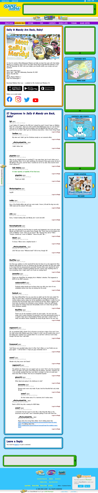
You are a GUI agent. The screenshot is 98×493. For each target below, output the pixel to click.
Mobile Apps (63, 23)
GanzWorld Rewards (42, 479)
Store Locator (81, 196)
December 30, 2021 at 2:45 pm (20, 135)
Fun (41, 23)
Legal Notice (27, 485)
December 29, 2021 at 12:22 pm (20, 366)
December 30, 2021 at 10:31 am (23, 409)
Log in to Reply (56, 132)
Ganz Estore (15, 1)
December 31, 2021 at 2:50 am (23, 311)
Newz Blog (9, 23)
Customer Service (66, 485)
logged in (16, 444)
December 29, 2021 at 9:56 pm (20, 402)
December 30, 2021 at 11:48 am (17, 157)
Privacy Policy (35, 485)
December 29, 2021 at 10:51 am (17, 359)
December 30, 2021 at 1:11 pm (20, 169)
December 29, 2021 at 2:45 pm (17, 261)
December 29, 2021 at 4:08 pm (23, 378)
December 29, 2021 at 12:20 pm (17, 329)
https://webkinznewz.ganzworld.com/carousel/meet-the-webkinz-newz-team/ (38, 426)
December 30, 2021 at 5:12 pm (20, 144)
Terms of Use (43, 485)
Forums (74, 23)
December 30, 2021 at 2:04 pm (17, 123)
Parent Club (63, 18)
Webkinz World (5, 1)
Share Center (85, 23)
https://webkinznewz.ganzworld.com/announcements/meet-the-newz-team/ (37, 423)
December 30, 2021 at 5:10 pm (26, 418)
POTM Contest (81, 138)
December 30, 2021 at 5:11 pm (20, 248)
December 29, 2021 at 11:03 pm (17, 215)
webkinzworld (11, 33)
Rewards (37, 18)
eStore (30, 23)
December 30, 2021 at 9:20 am (17, 190)
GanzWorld (57, 479)
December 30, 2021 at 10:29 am (29, 395)
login (88, 1)
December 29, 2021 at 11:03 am (17, 345)
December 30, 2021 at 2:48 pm (23, 284)
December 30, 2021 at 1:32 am (20, 275)
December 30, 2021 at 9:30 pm (23, 176)
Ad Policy (50, 485)
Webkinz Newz (49, 18)
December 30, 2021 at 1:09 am (17, 202)
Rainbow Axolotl (81, 80)
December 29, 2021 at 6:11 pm (17, 227)
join (93, 1)
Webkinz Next (20, 23)
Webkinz (51, 479)
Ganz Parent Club (53, 482)
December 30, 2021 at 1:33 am (26, 386)
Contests (52, 23)
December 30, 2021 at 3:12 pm (20, 239)
